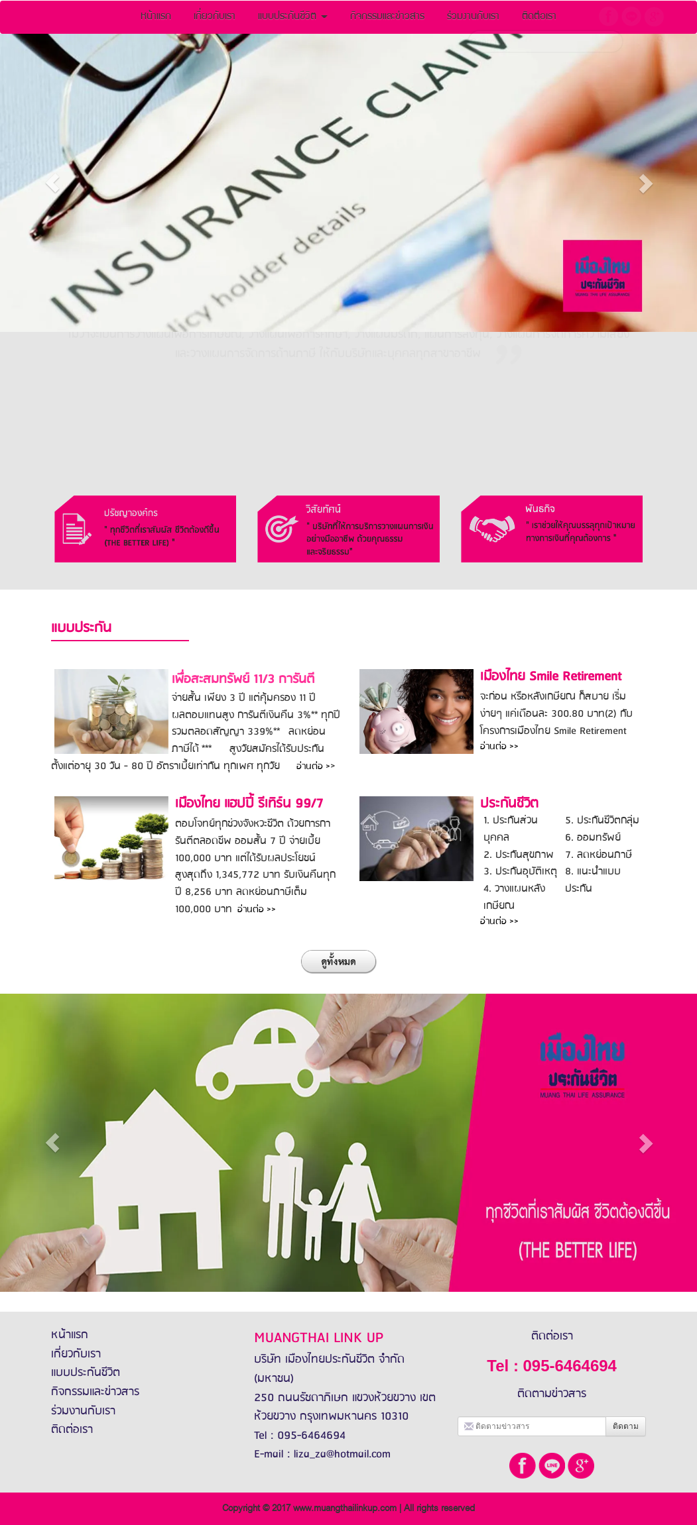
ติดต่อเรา (72, 1430)
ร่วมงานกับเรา (83, 1411)
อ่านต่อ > (313, 766)
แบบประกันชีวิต (293, 17)
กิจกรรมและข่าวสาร (387, 17)
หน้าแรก (156, 17)
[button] (52, 183)
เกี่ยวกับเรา (214, 17)
